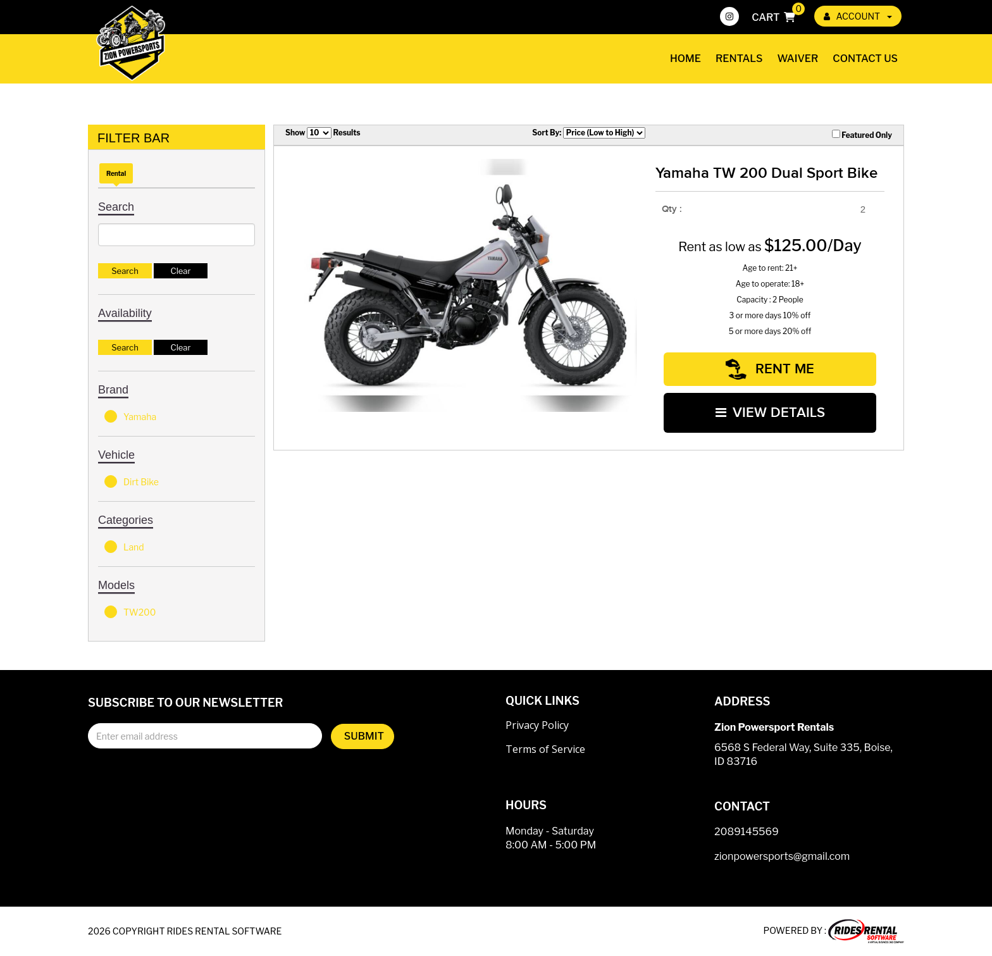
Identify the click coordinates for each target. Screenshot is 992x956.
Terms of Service (545, 749)
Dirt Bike (131, 481)
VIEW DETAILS (770, 411)
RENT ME (770, 368)
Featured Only (862, 135)
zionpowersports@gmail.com (782, 856)
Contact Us (865, 59)
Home (685, 59)
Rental (116, 173)
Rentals (739, 59)
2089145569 (746, 832)
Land (124, 546)
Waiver (798, 59)
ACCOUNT (858, 16)
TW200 (130, 611)
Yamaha (130, 416)
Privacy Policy (537, 725)
